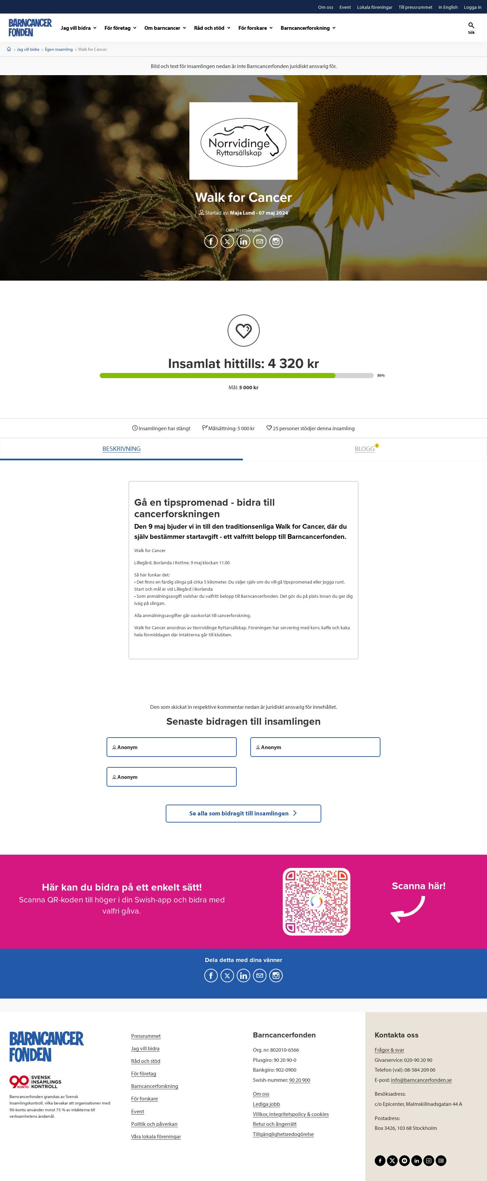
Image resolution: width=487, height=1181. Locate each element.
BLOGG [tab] (367, 448)
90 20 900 (299, 1079)
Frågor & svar (389, 1049)
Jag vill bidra (28, 49)
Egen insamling (59, 49)
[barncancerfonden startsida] (30, 28)
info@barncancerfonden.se (421, 1079)
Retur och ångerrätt (275, 1123)
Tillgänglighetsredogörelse (283, 1134)
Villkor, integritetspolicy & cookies (291, 1114)
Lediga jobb (266, 1103)
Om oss (261, 1093)
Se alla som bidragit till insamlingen (243, 813)
